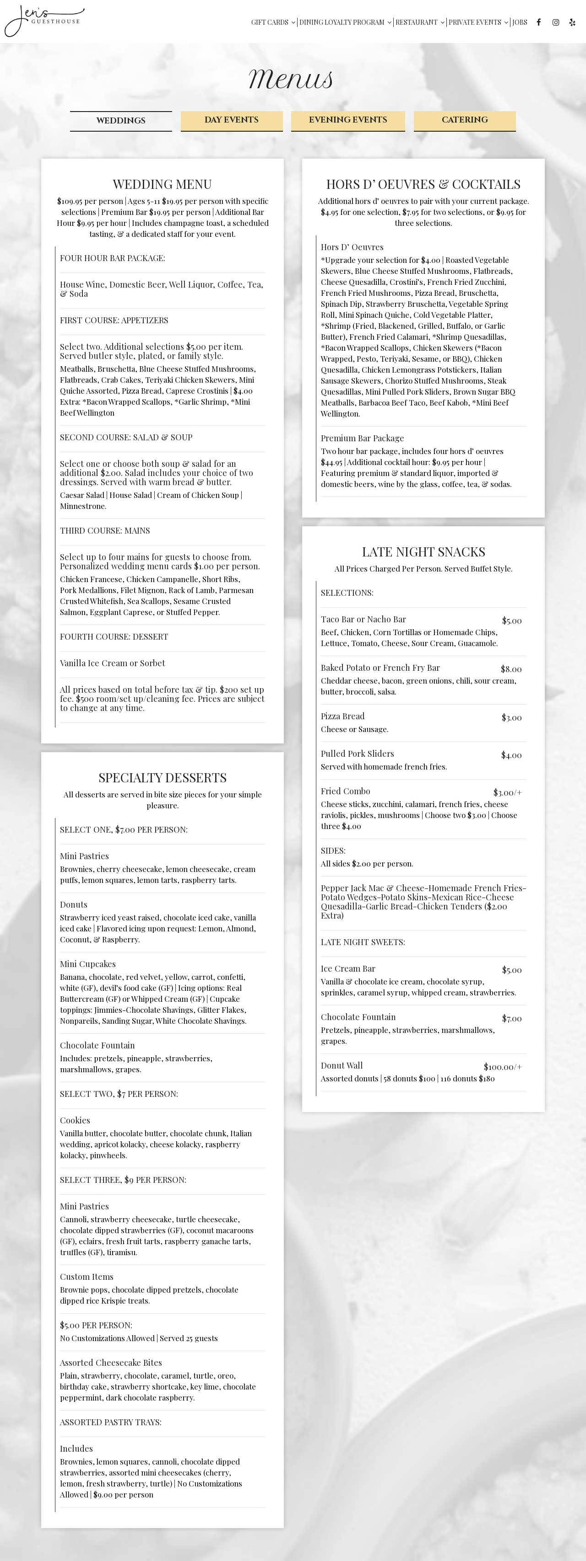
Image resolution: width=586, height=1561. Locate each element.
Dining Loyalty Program (344, 22)
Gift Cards (272, 22)
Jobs (518, 22)
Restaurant (419, 22)
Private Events (477, 22)
